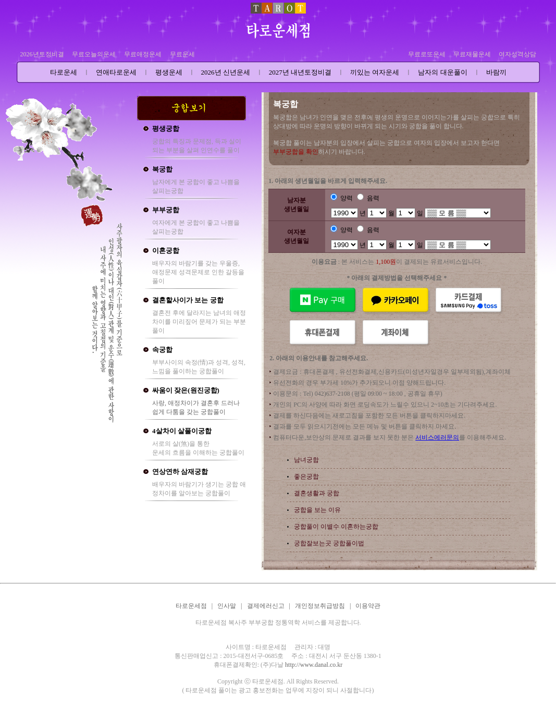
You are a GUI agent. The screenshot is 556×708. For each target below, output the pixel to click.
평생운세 (168, 72)
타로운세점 (191, 605)
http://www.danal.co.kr (313, 664)
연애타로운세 (116, 72)
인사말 (226, 605)
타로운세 (63, 72)
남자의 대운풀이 (442, 72)
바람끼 (496, 72)
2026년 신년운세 (225, 72)
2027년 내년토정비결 (300, 72)
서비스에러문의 (437, 437)
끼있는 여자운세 (374, 72)
